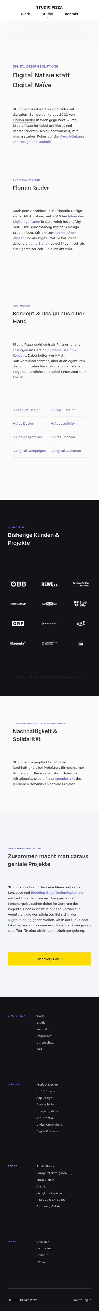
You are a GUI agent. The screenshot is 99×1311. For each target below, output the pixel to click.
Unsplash (42, 1242)
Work (25, 13)
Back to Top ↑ (81, 1300)
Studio (47, 13)
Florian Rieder (24, 119)
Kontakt (71, 13)
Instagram (43, 1248)
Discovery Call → (49, 958)
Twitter (41, 1261)
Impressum (44, 1036)
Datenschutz (45, 1042)
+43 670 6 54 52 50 (50, 1200)
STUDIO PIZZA (49, 7)
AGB (39, 1049)
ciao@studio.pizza (49, 1193)
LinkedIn (42, 1255)
